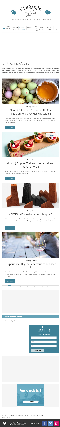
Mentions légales (7, 417)
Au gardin (56, 28)
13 (42, 287)
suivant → (49, 287)
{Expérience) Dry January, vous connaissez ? (30, 265)
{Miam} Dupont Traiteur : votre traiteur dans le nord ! (30, 164)
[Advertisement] (31, 46)
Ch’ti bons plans (15, 28)
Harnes (52, 135)
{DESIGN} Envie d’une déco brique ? (30, 214)
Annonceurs (41, 415)
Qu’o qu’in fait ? (9, 28)
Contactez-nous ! (29, 415)
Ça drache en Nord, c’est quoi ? (12, 415)
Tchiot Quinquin (49, 28)
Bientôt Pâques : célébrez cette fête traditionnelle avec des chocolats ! (30, 111)
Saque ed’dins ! (42, 28)
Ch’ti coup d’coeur (22, 28)
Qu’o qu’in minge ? (30, 28)
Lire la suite (10, 127)
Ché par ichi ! (36, 28)
